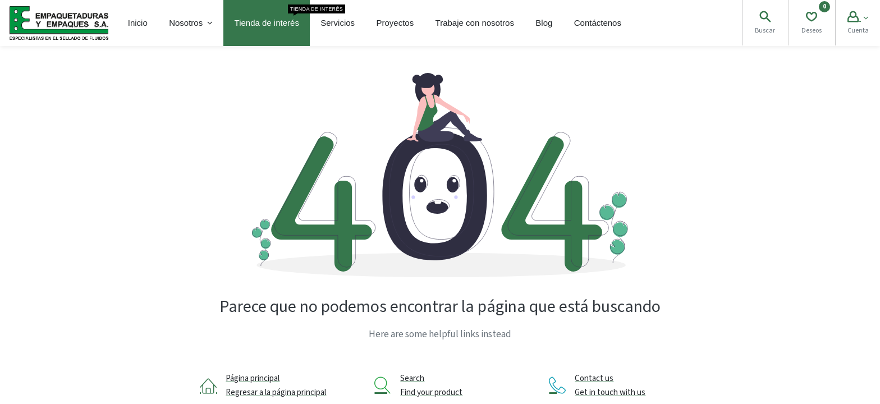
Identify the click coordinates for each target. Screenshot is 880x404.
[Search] (765, 18)
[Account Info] (858, 18)
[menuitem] (137, 23)
